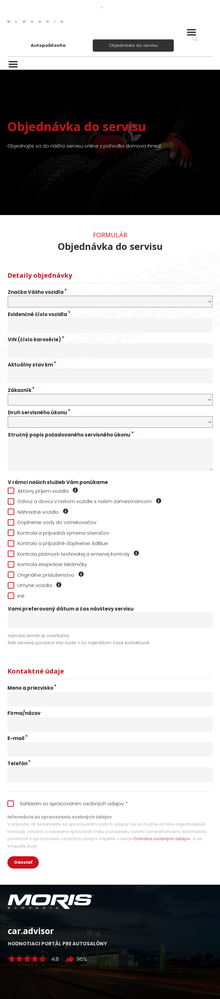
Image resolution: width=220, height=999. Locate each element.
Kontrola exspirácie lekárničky (47, 564)
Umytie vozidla (35, 585)
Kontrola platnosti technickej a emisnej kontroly (74, 554)
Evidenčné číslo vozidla (39, 314)
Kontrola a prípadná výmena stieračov (58, 533)
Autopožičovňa (48, 45)
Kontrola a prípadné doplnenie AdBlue (58, 543)
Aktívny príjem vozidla (43, 491)
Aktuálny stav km (32, 364)
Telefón (19, 763)
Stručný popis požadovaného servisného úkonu (71, 435)
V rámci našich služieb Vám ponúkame (58, 482)
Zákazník (21, 390)
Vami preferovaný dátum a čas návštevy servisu (71, 609)
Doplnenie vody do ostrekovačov (52, 522)
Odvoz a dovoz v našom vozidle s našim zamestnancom (85, 501)
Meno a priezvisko (32, 688)
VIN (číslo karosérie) (36, 339)
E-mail (17, 738)
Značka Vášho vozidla (37, 292)
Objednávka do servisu (133, 45)
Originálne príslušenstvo (46, 575)
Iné (16, 595)
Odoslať (23, 862)
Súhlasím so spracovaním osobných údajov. (67, 803)
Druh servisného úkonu (39, 412)
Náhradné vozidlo (38, 512)
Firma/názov (23, 713)
